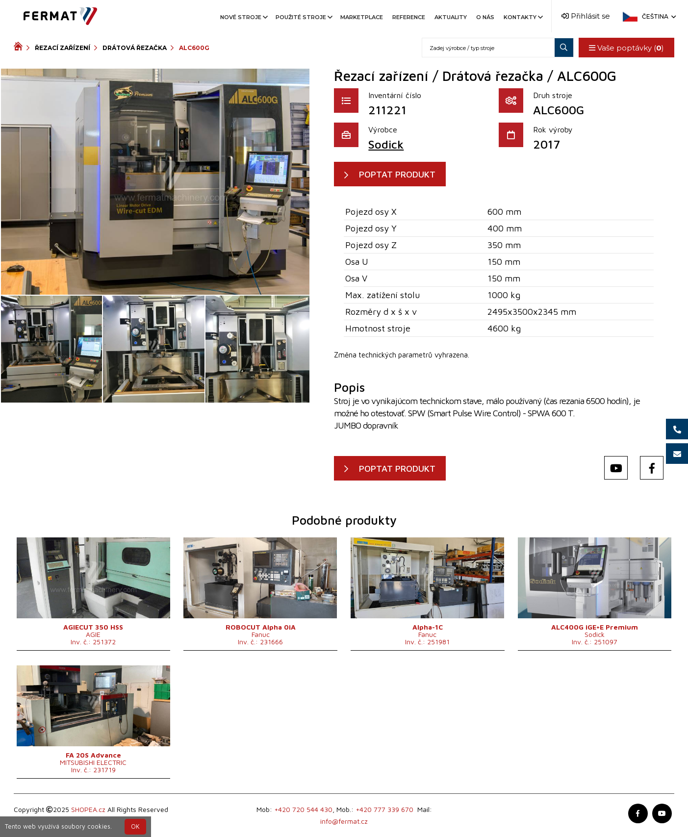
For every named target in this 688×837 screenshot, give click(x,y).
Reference (408, 17)
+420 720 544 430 (303, 809)
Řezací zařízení (62, 47)
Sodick (386, 144)
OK (135, 826)
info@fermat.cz (344, 821)
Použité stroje (303, 17)
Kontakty (522, 17)
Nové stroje (243, 17)
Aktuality (450, 17)
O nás (485, 17)
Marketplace (361, 17)
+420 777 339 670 (384, 809)
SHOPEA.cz (88, 809)
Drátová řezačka (134, 47)
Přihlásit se (585, 16)
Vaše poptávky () (626, 47)
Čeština (658, 16)
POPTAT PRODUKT (397, 174)
